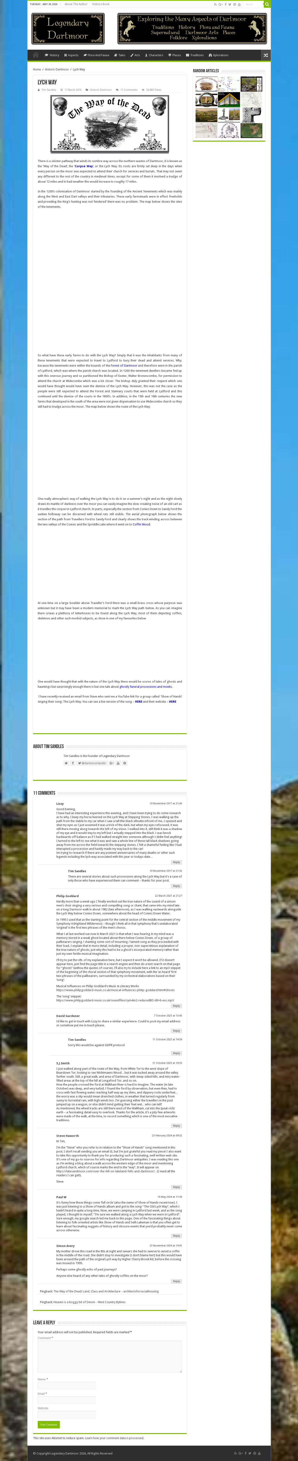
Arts (135, 55)
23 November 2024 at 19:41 (166, 1245)
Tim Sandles (49, 89)
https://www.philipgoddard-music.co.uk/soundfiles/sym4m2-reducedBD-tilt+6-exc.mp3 (115, 1000)
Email (42, 1393)
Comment (45, 1338)
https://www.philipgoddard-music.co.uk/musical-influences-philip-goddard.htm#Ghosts (115, 990)
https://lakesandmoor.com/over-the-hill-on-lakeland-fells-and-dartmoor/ (105, 1171)
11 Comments (129, 89)
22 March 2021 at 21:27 (168, 895)
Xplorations (218, 55)
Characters (154, 55)
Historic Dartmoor (57, 69)
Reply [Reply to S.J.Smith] (176, 1125)
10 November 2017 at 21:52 (166, 870)
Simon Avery (65, 1246)
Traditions (195, 55)
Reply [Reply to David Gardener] (176, 1030)
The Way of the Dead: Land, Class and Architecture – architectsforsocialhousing (106, 1291)
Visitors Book (100, 4)
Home (36, 54)
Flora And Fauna (96, 55)
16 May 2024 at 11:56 (170, 1196)
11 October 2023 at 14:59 (167, 1039)
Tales (119, 55)
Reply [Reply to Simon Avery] (176, 1281)
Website (43, 1408)
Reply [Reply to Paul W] (176, 1235)
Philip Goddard (67, 896)
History (52, 55)
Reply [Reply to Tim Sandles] (176, 886)
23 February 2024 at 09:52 (167, 1135)
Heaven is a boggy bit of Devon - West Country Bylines (89, 1302)
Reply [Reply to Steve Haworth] (176, 1187)
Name (43, 1379)
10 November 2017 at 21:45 (166, 803)
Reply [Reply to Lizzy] (176, 862)
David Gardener (68, 1016)
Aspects (71, 55)
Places (174, 55)
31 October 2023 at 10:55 (167, 1063)
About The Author (76, 4)
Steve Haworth (67, 1136)
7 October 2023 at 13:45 (168, 1015)
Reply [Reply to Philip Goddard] (176, 1005)
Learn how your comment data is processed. (114, 1438)
